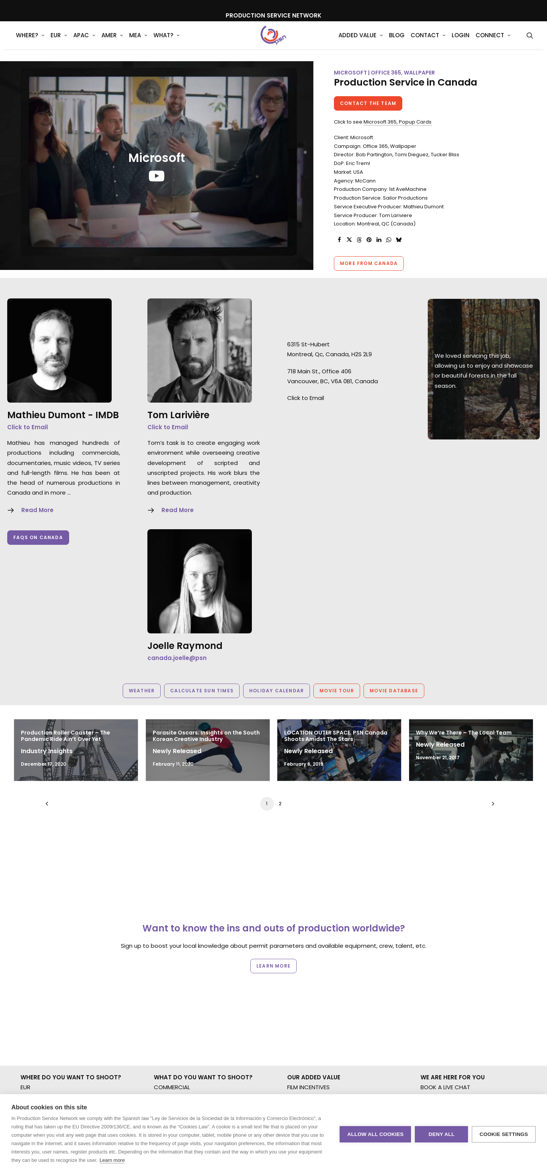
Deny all (441, 1134)
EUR (59, 42)
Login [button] (461, 42)
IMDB (107, 415)
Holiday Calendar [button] (276, 690)
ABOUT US (301, 1002)
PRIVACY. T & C (441, 982)
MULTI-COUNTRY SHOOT (54, 992)
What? (166, 42)
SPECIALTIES (170, 1022)
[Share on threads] (359, 239)
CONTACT (435, 962)
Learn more (112, 1160)
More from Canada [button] (369, 263)
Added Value (360, 42)
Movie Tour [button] (336, 690)
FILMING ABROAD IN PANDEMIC (327, 962)
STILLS (162, 982)
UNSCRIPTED (170, 1002)
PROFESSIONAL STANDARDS (323, 992)
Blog (397, 42)
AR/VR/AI (166, 1012)
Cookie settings (503, 1134)
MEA (138, 42)
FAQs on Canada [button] (38, 537)
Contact (428, 42)
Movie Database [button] (394, 690)
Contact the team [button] (368, 103)
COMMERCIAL (172, 952)
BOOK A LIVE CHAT (445, 952)
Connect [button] (493, 42)
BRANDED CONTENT (180, 962)
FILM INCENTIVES (308, 952)
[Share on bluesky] (398, 239)
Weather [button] (142, 690)
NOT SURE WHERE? (45, 1002)
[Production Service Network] (273, 41)
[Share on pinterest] (368, 239)
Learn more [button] (273, 908)
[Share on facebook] (339, 239)
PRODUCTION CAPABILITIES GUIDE (332, 972)
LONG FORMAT (173, 992)
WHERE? (30, 42)
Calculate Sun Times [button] (202, 690)
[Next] (491, 806)
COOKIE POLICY (441, 992)
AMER (112, 42)
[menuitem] (30, 41)
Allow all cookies (375, 1134)
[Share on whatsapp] (388, 239)
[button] (529, 41)
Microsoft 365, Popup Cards (398, 121)
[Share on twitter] (349, 239)
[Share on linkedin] (378, 239)
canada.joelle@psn (177, 658)
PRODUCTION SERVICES (318, 982)
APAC (84, 42)
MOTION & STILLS (176, 972)
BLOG (428, 972)
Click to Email (27, 427)
